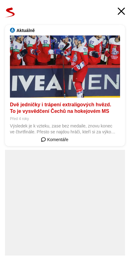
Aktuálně (25, 30)
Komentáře (54, 139)
